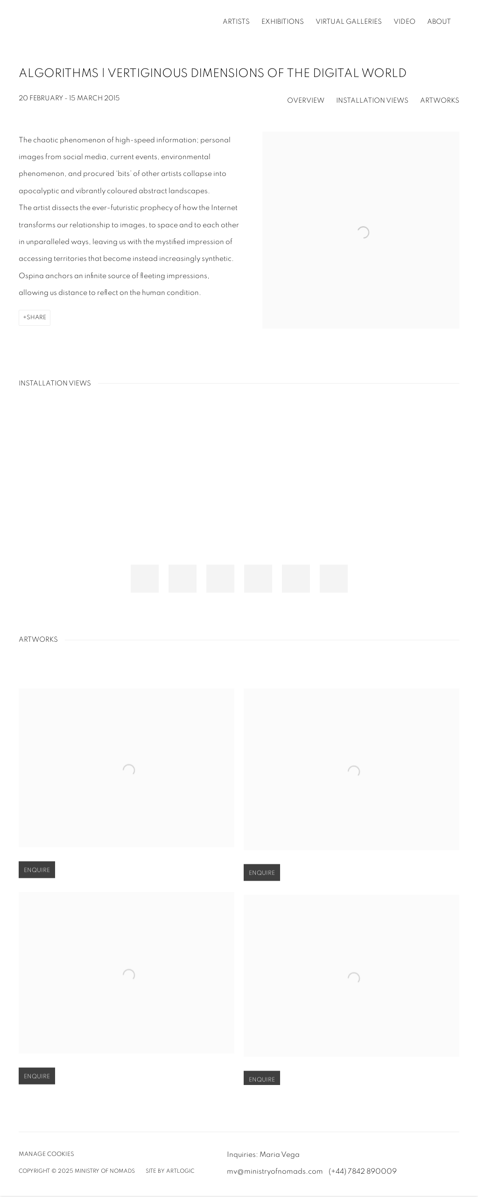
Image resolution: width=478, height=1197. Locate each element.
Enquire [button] (37, 881)
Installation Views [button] (372, 100)
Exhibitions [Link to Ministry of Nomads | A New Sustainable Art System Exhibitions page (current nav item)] (282, 21)
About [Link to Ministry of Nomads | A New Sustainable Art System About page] (439, 21)
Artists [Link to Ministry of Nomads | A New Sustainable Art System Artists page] (236, 21)
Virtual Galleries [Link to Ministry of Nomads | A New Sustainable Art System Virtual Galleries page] (349, 21)
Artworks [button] (439, 100)
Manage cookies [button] (46, 1154)
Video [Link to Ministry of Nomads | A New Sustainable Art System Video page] (404, 21)
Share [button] (36, 318)
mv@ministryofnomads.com (275, 1171)
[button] (145, 579)
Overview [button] (305, 100)
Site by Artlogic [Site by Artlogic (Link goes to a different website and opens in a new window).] (170, 1171)
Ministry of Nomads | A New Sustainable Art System (84, 22)
